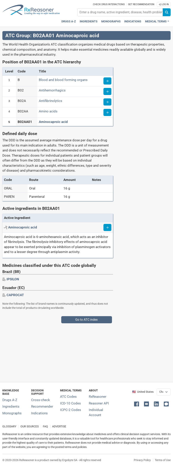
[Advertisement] (86, 351)
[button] (137, 404)
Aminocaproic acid (53, 122)
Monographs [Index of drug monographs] (12, 413)
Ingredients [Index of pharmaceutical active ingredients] (10, 406)
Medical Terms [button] (156, 21)
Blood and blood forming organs (63, 80)
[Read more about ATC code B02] (107, 91)
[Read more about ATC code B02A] (107, 102)
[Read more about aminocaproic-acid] (107, 227)
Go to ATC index (86, 319)
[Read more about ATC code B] (107, 81)
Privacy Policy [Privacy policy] (142, 460)
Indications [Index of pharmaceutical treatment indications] (39, 413)
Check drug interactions (109, 4)
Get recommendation (141, 4)
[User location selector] (164, 392)
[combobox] (120, 12)
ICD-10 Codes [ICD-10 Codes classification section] (70, 403)
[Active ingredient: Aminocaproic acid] (22, 227)
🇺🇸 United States (143, 392)
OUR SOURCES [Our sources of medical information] (29, 426)
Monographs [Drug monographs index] (111, 21)
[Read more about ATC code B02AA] (107, 112)
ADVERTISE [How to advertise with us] (59, 426)
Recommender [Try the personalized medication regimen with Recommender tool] (42, 406)
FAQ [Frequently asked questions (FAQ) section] (45, 426)
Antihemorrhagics (52, 90)
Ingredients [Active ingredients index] (88, 21)
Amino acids (48, 111)
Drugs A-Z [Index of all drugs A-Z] (9, 400)
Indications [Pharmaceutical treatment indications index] (132, 21)
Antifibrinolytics (50, 101)
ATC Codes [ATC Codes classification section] (68, 397)
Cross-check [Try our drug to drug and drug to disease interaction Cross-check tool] (40, 400)
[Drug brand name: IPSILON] (13, 279)
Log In (164, 4)
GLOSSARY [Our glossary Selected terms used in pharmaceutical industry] (9, 426)
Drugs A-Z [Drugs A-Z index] (68, 21)
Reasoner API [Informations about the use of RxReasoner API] (99, 403)
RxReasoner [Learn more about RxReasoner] (97, 397)
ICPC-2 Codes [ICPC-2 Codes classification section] (70, 410)
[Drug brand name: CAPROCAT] (15, 295)
